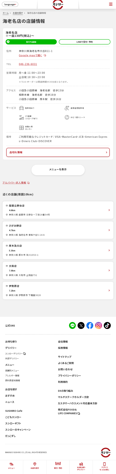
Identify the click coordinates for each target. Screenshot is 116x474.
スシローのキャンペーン (18, 429)
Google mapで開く (32, 55)
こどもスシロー (13, 417)
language (10, 4)
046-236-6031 (28, 64)
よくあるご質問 (66, 363)
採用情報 (63, 348)
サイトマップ (64, 356)
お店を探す (18, 12)
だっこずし (10, 436)
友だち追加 (21, 41)
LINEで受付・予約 (85, 41)
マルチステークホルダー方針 (73, 397)
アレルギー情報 (12, 375)
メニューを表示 (58, 169)
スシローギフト (13, 423)
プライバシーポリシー (69, 375)
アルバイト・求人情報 (14, 182)
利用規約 (63, 382)
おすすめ (10, 395)
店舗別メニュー (12, 370)
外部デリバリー (12, 358)
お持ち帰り (11, 341)
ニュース (9, 402)
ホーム (6, 12)
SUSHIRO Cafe (13, 410)
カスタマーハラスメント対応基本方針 (77, 403)
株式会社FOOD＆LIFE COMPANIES (69, 411)
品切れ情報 (58, 152)
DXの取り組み (65, 390)
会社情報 (63, 341)
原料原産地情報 (12, 380)
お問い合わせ (65, 369)
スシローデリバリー (15, 353)
